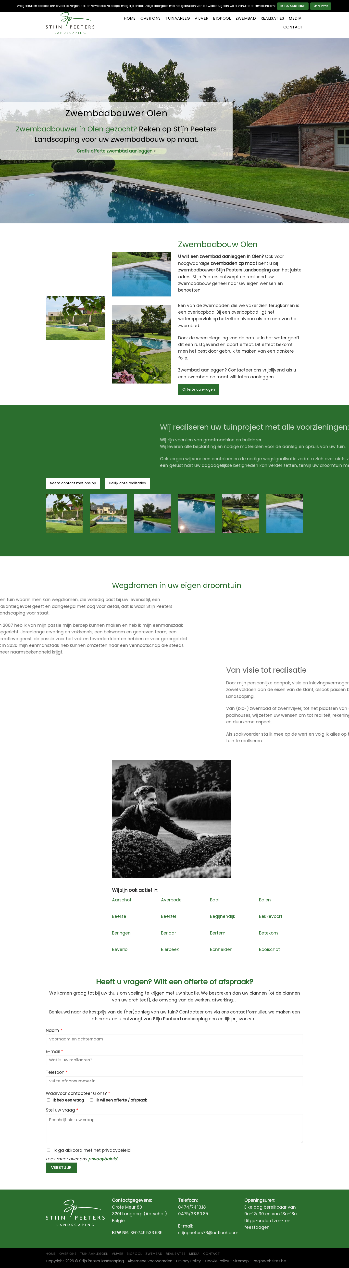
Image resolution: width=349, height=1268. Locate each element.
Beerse (119, 916)
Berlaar (168, 933)
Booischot (269, 949)
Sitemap (241, 1261)
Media (295, 18)
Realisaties (272, 18)
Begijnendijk (222, 916)
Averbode (171, 900)
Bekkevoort (270, 916)
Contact (293, 27)
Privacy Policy (188, 1261)
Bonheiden (221, 949)
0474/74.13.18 (192, 1207)
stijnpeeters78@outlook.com (208, 1233)
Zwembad (246, 18)
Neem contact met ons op (73, 483)
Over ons (150, 18)
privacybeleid (102, 1159)
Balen (265, 900)
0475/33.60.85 (193, 1214)
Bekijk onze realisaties (127, 483)
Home (130, 18)
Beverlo (119, 949)
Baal (214, 900)
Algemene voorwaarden (150, 1261)
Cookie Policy (217, 1261)
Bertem (217, 933)
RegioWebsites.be (269, 1261)
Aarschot (121, 900)
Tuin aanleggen (94, 1253)
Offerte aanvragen (198, 389)
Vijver (201, 18)
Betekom (268, 933)
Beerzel (168, 916)
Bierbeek (170, 949)
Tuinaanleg (177, 18)
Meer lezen (320, 6)
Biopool (222, 18)
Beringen (121, 933)
